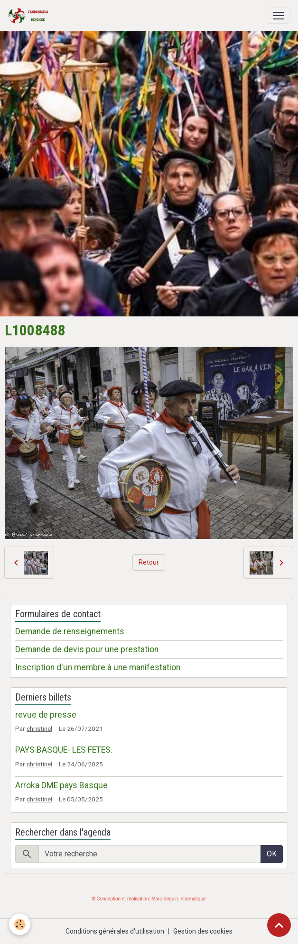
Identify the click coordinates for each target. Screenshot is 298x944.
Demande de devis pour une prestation (86, 649)
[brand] (30, 16)
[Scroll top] (279, 925)
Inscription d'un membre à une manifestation (97, 667)
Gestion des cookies (203, 931)
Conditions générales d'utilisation (114, 931)
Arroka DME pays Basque (61, 785)
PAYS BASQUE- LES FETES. (63, 750)
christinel (39, 728)
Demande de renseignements (69, 631)
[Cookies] (20, 924)
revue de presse (45, 714)
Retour (149, 562)
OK (272, 853)
